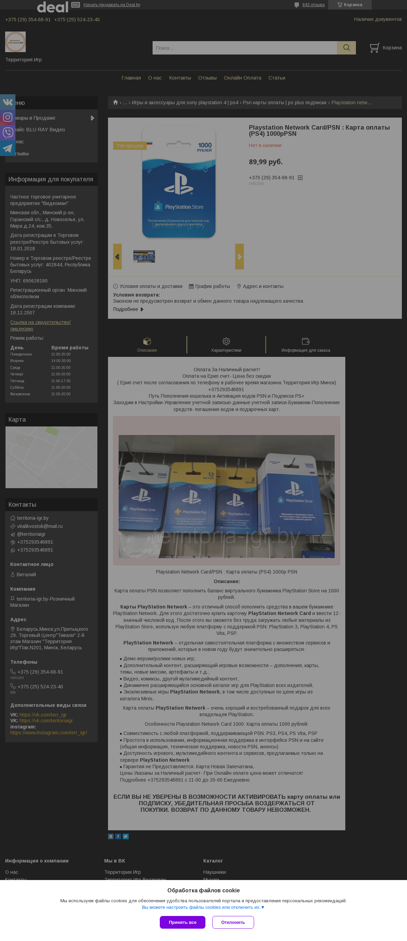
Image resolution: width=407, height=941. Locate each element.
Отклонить (233, 922)
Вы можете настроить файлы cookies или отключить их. (201, 907)
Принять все (182, 922)
